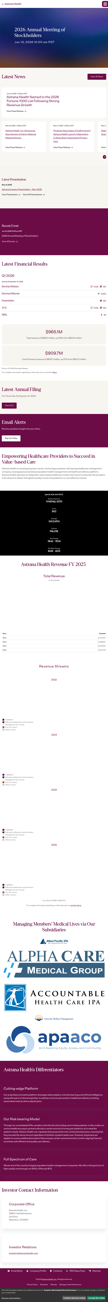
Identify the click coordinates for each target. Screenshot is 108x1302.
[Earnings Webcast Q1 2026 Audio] (54, 294)
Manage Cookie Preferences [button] (70, 1286)
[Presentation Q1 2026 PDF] (54, 301)
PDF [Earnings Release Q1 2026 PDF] (103, 287)
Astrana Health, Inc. (49, 1281)
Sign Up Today (11, 439)
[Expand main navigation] (105, 4)
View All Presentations (32, 195)
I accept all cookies (96, 1298)
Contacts (56, 1272)
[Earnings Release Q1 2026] (50, 287)
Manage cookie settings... (11, 1298)
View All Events (8, 242)
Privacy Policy (32, 1286)
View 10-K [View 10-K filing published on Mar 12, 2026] (9, 406)
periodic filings (75, 906)
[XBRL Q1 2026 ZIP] (54, 315)
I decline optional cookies (74, 1298)
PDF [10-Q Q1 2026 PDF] (103, 308)
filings (54, 373)
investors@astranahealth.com (23, 1255)
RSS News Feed (75, 1272)
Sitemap (95, 1272)
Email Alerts (15, 1272)
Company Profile (36, 1272)
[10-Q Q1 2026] (50, 308)
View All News (97, 77)
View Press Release (15, 112)
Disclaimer (44, 1286)
